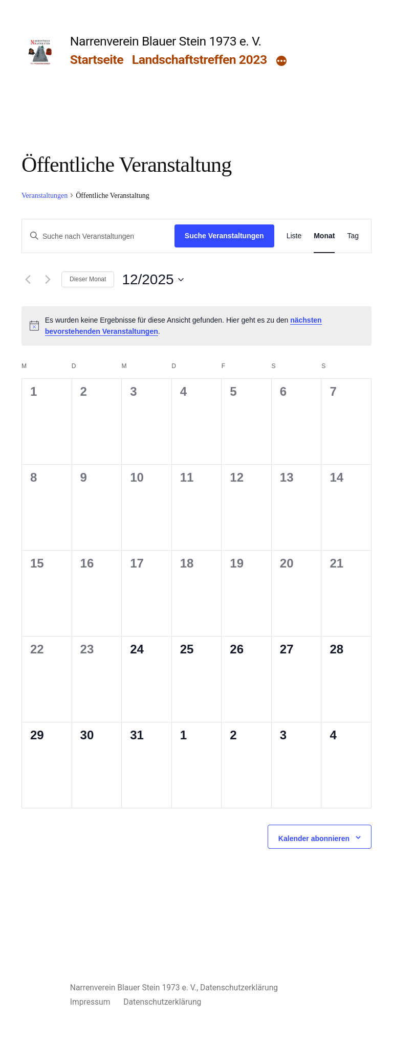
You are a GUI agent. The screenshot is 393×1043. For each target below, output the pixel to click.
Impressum (90, 1002)
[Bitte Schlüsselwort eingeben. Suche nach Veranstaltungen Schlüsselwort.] (98, 236)
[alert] (196, 326)
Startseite (96, 59)
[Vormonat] (27, 280)
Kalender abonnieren (314, 838)
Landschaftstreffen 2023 (199, 59)
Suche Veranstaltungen (224, 236)
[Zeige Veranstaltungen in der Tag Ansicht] (353, 236)
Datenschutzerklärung (239, 987)
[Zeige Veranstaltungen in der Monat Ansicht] (324, 236)
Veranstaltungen (44, 195)
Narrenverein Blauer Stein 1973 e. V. (165, 41)
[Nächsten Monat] (47, 280)
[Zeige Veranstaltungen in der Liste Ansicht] (294, 236)
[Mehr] (281, 62)
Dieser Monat (88, 279)
